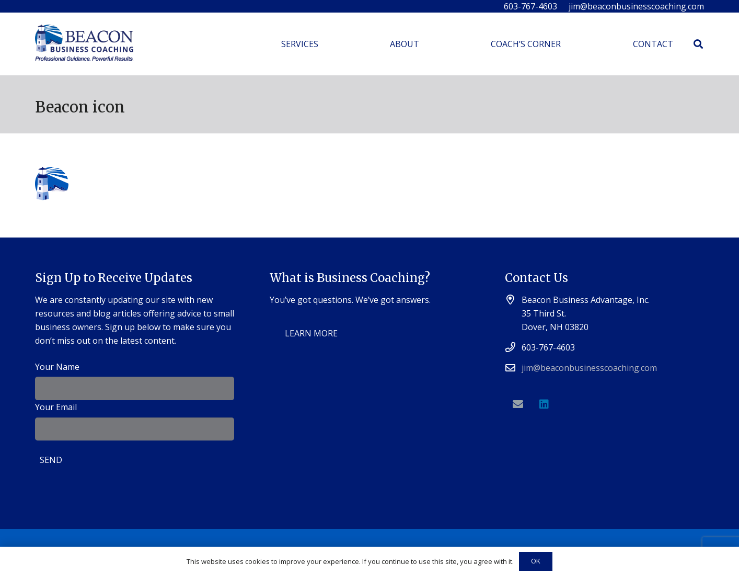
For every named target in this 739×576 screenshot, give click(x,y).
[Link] (84, 44)
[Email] (518, 404)
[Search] (698, 44)
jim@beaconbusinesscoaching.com (589, 368)
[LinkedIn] (544, 404)
